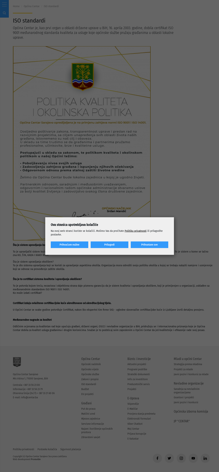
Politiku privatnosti (136, 231)
